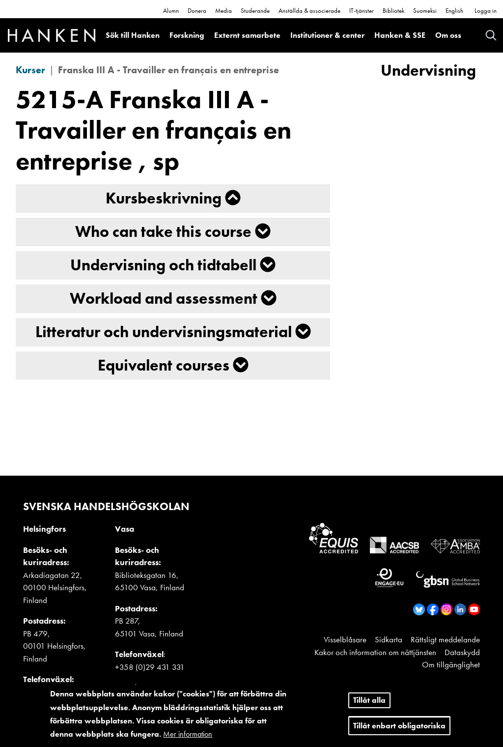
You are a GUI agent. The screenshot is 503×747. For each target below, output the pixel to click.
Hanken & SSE (399, 35)
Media (223, 10)
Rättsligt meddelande (445, 639)
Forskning (186, 35)
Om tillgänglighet (451, 664)
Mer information (187, 734)
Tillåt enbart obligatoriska (399, 725)
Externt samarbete (247, 35)
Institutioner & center (327, 35)
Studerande (255, 10)
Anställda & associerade (309, 10)
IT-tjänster (361, 10)
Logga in (486, 10)
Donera (197, 10)
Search (491, 35)
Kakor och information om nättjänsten (375, 652)
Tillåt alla (369, 700)
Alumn (171, 10)
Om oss (448, 35)
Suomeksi (425, 10)
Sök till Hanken (133, 35)
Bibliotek (393, 10)
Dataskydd (462, 652)
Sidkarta (388, 639)
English (454, 10)
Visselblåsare (345, 639)
